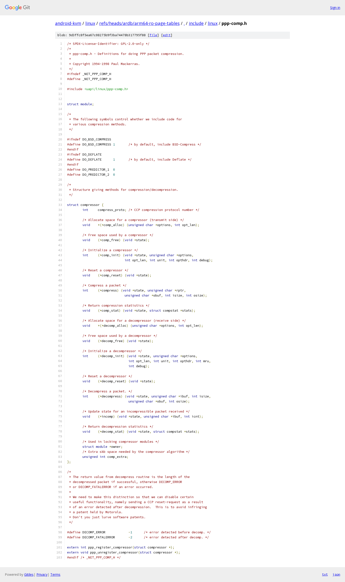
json (336, 574)
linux (90, 23)
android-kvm (68, 23)
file (153, 35)
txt (325, 574)
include (196, 23)
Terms (55, 574)
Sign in (335, 7)
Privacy (41, 574)
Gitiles (29, 574)
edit (167, 35)
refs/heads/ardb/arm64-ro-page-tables (139, 23)
